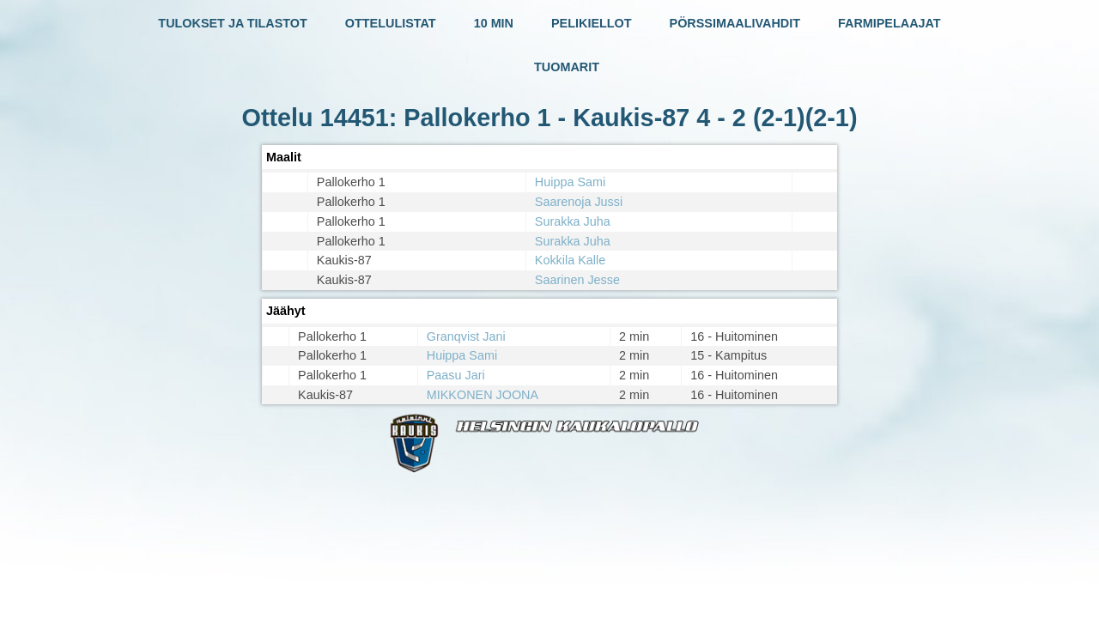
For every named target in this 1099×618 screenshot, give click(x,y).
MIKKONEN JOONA (482, 395)
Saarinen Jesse (577, 280)
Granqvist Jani (466, 336)
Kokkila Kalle (570, 260)
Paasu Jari (456, 375)
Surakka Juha (572, 221)
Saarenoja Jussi (578, 202)
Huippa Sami (570, 182)
